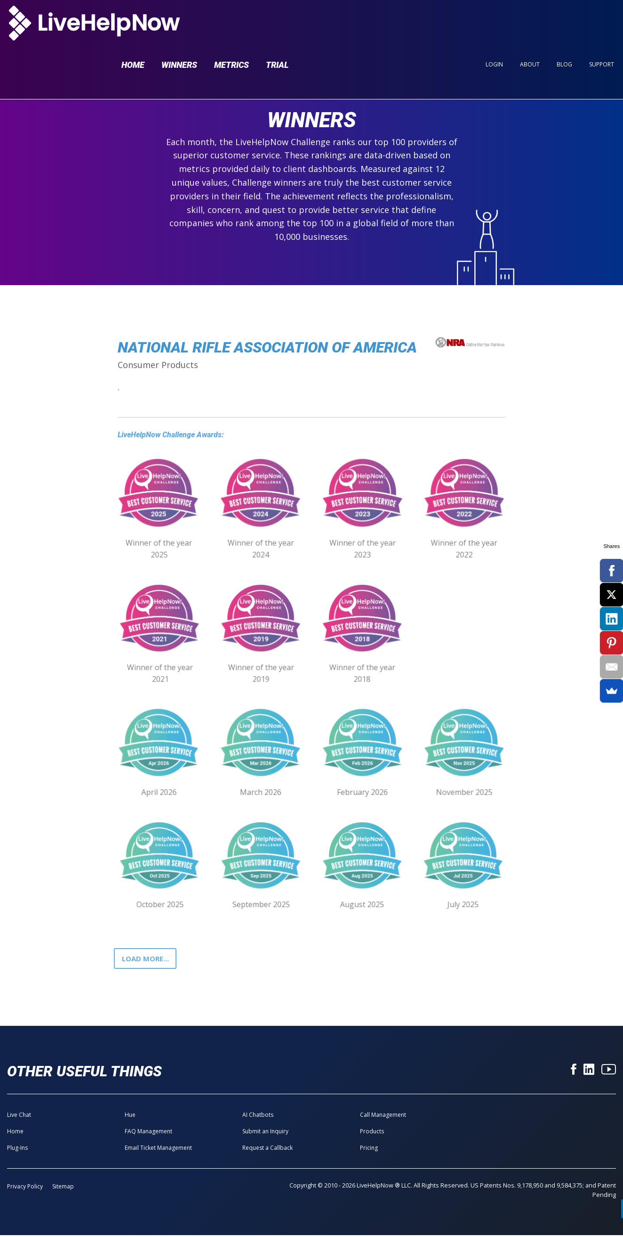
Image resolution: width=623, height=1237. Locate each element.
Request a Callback (267, 1150)
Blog (564, 24)
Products (372, 1133)
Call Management (383, 1117)
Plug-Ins (17, 1150)
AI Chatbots (257, 1117)
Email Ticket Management (158, 1150)
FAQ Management (148, 1133)
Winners (179, 24)
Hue (130, 1117)
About (530, 24)
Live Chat (19, 1117)
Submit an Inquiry (265, 1133)
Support (601, 24)
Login (494, 24)
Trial (277, 24)
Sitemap (63, 1188)
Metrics (231, 24)
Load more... (147, 959)
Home (132, 24)
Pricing (369, 1150)
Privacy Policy (25, 1188)
